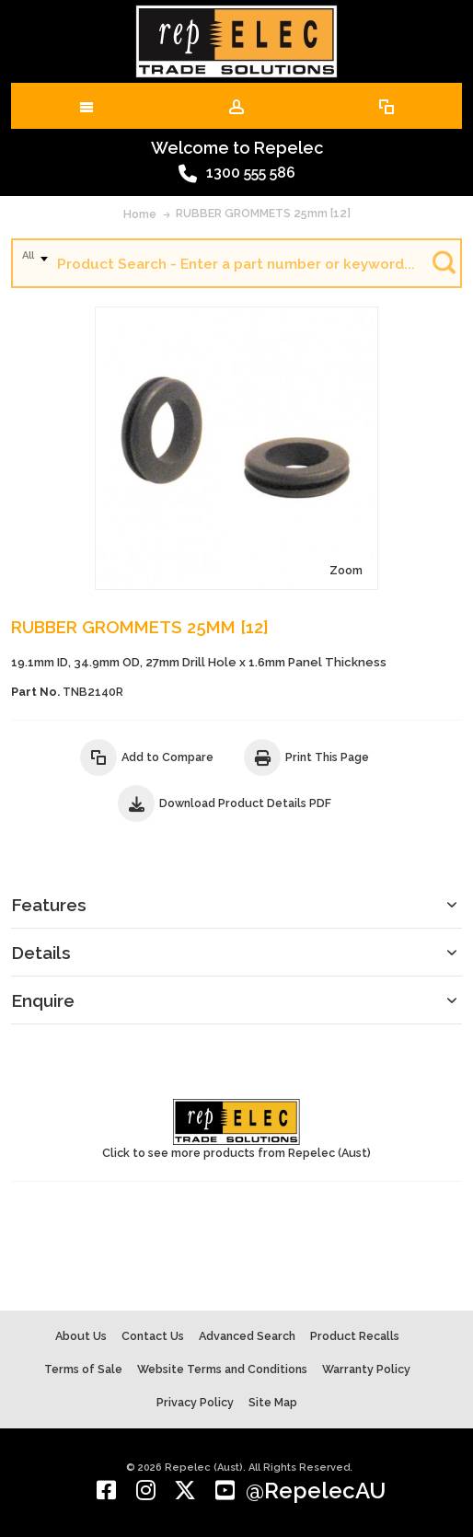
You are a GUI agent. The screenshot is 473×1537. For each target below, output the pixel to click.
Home (139, 214)
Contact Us (152, 1336)
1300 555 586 (237, 174)
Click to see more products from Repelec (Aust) (236, 1129)
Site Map (272, 1402)
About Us (81, 1336)
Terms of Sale (83, 1369)
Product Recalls (354, 1336)
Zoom (346, 570)
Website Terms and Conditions (222, 1369)
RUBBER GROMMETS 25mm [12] (263, 213)
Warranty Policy (366, 1369)
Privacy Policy (195, 1402)
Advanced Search (247, 1336)
